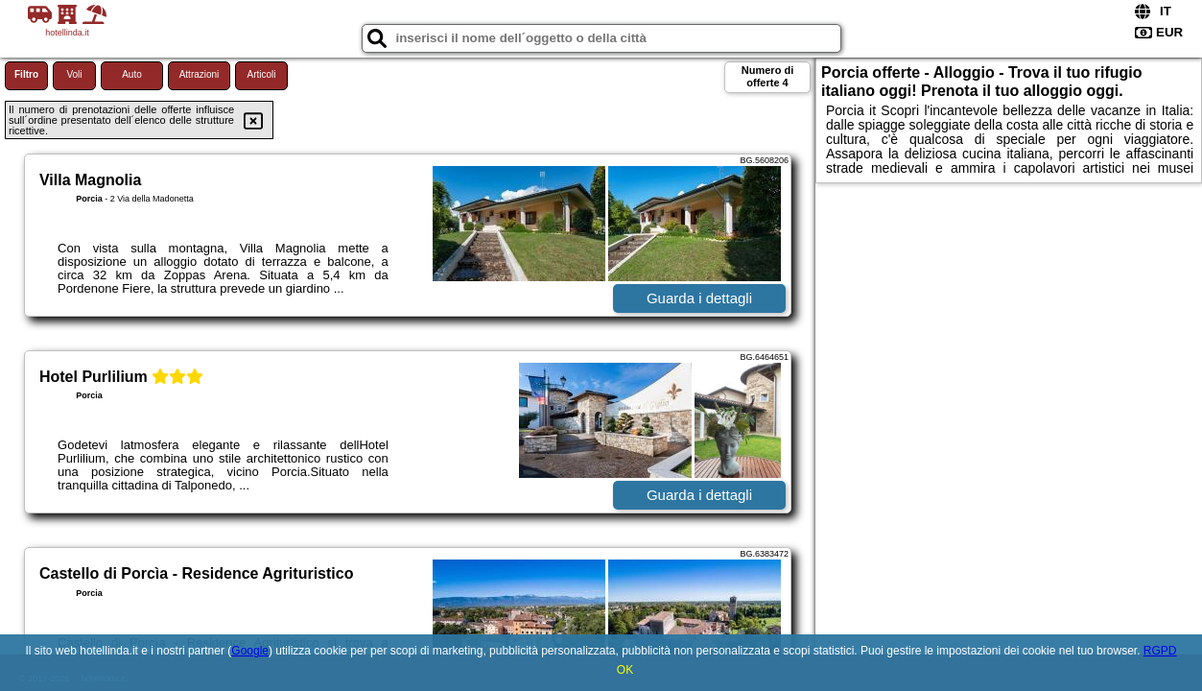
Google (250, 650)
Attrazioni (199, 74)
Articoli (261, 74)
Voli (74, 74)
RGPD (1160, 650)
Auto (132, 74)
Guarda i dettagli (699, 298)
